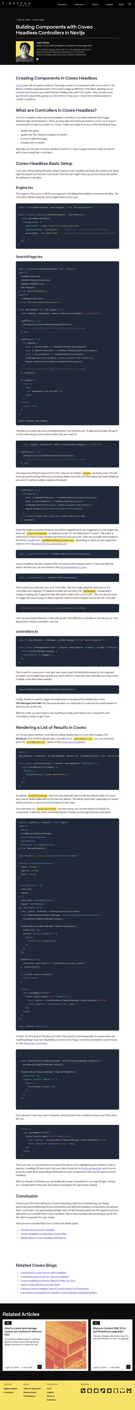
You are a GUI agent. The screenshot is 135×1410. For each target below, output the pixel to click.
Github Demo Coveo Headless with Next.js (43, 1238)
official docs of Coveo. (35, 1043)
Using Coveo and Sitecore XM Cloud (40, 1285)
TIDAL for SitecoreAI (32, 1388)
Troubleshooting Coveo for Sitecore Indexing (45, 1277)
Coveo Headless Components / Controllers (44, 1234)
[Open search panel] (129, 4)
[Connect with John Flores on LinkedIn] (37, 59)
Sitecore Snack (29, 1392)
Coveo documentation (73, 742)
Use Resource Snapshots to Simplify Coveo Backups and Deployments (59, 1293)
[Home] (16, 4)
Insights (109, 4)
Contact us (51, 1400)
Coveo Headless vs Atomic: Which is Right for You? (48, 1281)
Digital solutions (10, 1388)
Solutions (63, 4)
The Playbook (29, 1396)
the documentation (91, 1168)
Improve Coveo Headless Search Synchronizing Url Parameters (55, 1289)
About (96, 4)
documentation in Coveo (73, 567)
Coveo (19, 85)
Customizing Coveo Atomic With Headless (43, 1273)
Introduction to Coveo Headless (38, 1230)
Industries (80, 4)
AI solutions (9, 1392)
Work (121, 4)
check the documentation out (51, 544)
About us (51, 1396)
